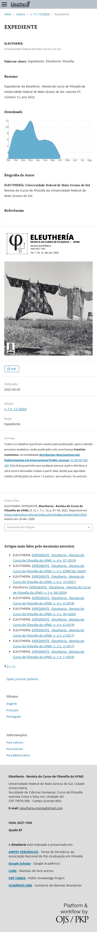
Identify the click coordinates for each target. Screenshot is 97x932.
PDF (13, 369)
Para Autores (14, 749)
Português (13, 716)
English (11, 704)
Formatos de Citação (21, 527)
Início (7, 14)
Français (12, 710)
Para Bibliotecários (18, 755)
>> (13, 666)
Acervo (20, 14)
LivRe (13, 871)
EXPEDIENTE (41, 555)
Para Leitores (14, 742)
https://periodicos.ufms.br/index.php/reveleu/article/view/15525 (45, 515)
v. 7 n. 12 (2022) (40, 14)
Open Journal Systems (22, 679)
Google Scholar (20, 863)
